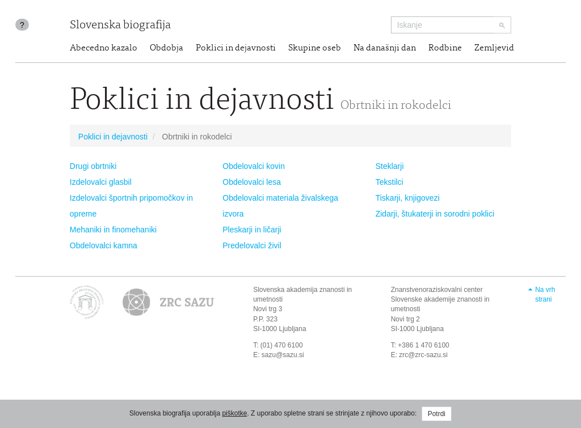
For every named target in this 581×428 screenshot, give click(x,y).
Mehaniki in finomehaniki (113, 229)
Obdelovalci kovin (253, 166)
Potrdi (436, 414)
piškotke (234, 413)
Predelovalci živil (251, 245)
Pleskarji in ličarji (251, 229)
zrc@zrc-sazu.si (423, 355)
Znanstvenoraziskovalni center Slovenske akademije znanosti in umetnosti (440, 299)
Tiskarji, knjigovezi (408, 197)
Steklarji (390, 166)
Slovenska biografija (120, 26)
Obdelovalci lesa (251, 182)
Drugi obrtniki (93, 166)
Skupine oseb (314, 48)
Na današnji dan (384, 48)
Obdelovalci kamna (103, 245)
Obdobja (166, 48)
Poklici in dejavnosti (236, 48)
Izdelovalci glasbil (101, 182)
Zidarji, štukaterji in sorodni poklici (435, 213)
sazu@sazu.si (283, 355)
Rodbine (445, 48)
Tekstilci (389, 182)
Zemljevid (494, 48)
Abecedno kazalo (103, 48)
